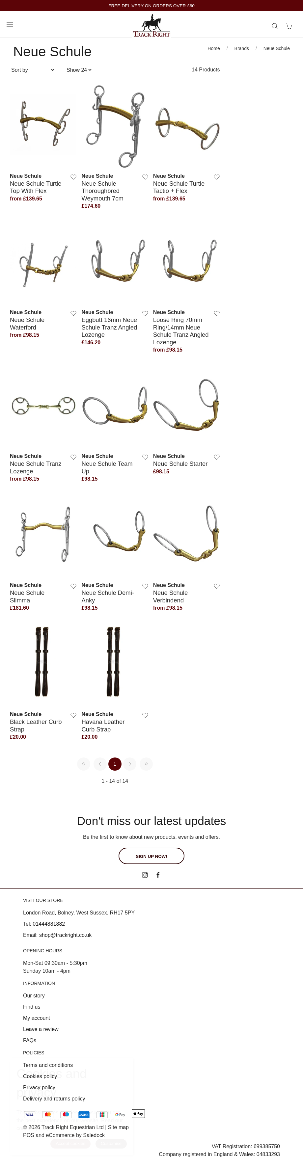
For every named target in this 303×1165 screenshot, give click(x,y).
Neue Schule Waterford (27, 323)
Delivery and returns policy (54, 1098)
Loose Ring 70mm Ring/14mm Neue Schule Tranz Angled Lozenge (181, 330)
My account (36, 1018)
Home (213, 48)
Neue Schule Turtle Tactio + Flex (179, 187)
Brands (241, 48)
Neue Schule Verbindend (170, 596)
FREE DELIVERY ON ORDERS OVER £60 (151, 5)
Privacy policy (39, 1087)
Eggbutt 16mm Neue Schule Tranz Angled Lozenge (109, 327)
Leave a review (41, 1029)
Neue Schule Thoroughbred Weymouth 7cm (102, 191)
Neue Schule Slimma (27, 596)
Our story (34, 995)
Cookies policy (40, 1076)
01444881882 (49, 924)
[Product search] (274, 26)
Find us (31, 1007)
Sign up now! (151, 856)
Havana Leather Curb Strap (102, 725)
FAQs (29, 1040)
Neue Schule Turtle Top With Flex (35, 187)
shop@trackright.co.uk (65, 935)
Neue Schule (276, 48)
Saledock (94, 1135)
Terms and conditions (48, 1065)
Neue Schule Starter (180, 463)
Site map (118, 1127)
